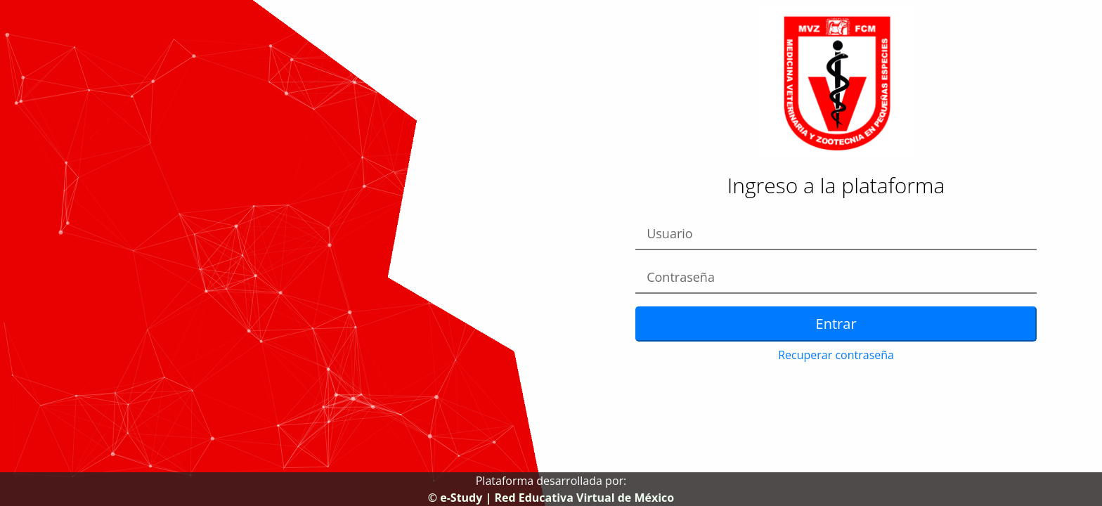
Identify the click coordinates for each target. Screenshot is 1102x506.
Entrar (836, 323)
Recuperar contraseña (836, 355)
